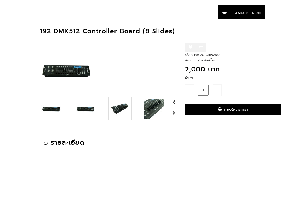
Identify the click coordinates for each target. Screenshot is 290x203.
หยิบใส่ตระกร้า (232, 109)
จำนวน (189, 78)
